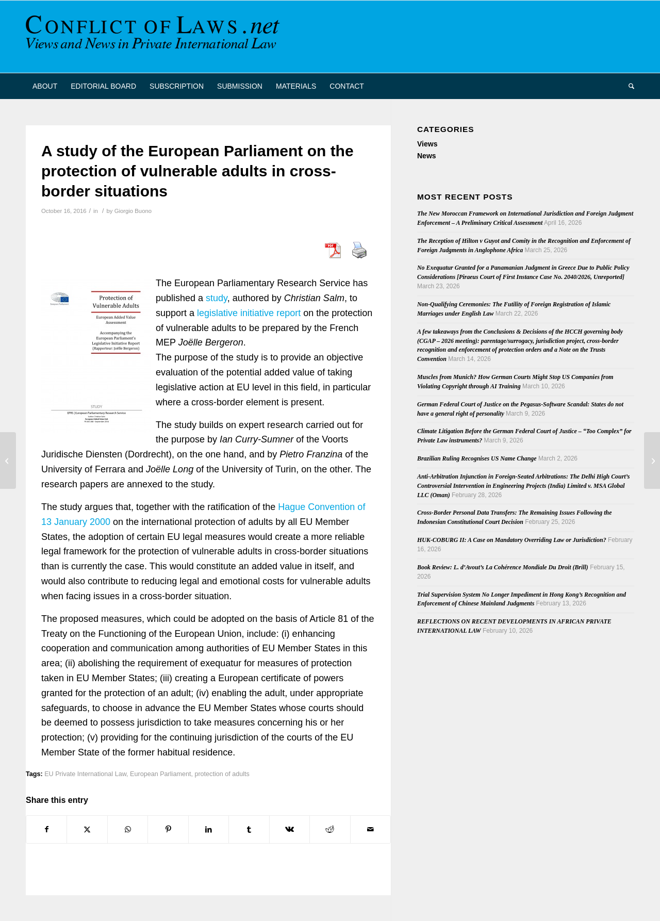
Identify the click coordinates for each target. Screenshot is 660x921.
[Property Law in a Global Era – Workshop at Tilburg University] (8, 460)
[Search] (628, 86)
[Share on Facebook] (46, 829)
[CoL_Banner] (155, 37)
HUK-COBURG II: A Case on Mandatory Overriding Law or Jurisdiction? (511, 540)
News (426, 156)
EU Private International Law (85, 774)
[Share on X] (87, 829)
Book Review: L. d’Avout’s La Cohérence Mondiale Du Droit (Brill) (502, 567)
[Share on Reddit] (330, 829)
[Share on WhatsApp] (127, 829)
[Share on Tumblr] (249, 829)
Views (427, 144)
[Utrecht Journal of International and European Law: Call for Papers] (652, 460)
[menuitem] (45, 86)
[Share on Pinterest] (168, 829)
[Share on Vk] (289, 829)
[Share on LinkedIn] (208, 829)
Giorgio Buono (133, 211)
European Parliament (160, 774)
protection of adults (221, 774)
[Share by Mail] (371, 829)
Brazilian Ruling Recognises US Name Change (477, 458)
